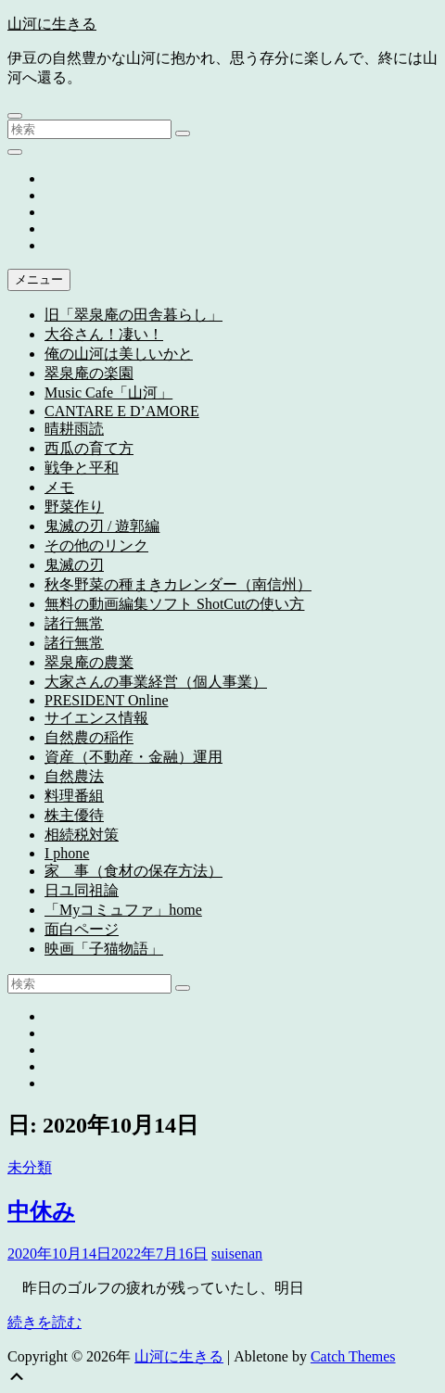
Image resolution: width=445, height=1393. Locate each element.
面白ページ (81, 929)
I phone (66, 853)
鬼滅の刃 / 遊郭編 (101, 526)
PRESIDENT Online (106, 700)
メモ (59, 487)
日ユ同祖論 (81, 890)
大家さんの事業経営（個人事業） (155, 682)
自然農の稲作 (89, 737)
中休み (41, 1211)
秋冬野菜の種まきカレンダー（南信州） (178, 584)
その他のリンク (96, 545)
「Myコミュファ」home (123, 910)
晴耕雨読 (74, 429)
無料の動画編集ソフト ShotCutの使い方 (174, 604)
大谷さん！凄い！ (103, 334)
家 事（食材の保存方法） (133, 871)
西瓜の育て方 (89, 448)
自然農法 (74, 776)
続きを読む (44, 1322)
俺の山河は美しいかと (118, 353)
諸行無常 (74, 623)
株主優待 (74, 815)
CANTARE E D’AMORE (121, 411)
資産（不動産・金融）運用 (133, 757)
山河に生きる (51, 24)
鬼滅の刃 (74, 565)
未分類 (29, 1167)
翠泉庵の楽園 (89, 373)
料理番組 (74, 796)
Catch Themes (353, 1356)
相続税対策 (81, 834)
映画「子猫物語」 (103, 948)
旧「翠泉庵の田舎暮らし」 (133, 315)
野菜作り (74, 506)
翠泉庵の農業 (89, 662)
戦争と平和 (81, 467)
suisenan (236, 1253)
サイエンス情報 (96, 718)
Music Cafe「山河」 (108, 392)
